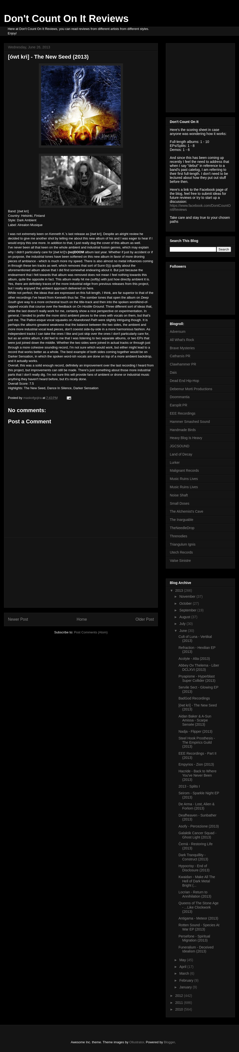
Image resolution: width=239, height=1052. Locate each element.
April (183, 967)
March (184, 973)
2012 (179, 996)
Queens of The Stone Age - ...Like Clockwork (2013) (199, 907)
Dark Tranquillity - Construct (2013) (193, 857)
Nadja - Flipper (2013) (195, 731)
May (183, 960)
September (188, 610)
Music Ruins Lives (184, 479)
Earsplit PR (178, 405)
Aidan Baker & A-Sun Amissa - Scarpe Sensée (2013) (195, 720)
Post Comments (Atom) (91, 632)
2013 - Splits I (189, 786)
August (185, 617)
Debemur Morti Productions (191, 389)
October (186, 603)
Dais (173, 372)
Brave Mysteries (182, 348)
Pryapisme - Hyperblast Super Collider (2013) (197, 678)
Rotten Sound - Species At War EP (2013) (199, 927)
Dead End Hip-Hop (184, 381)
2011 (179, 1003)
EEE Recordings (182, 413)
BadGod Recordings (194, 698)
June (183, 631)
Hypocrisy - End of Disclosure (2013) (194, 868)
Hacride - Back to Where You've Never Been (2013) (198, 775)
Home (82, 619)
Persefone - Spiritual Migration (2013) (194, 938)
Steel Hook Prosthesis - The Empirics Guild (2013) (197, 742)
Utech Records (181, 552)
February (186, 980)
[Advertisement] (81, 572)
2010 (179, 1009)
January (186, 987)
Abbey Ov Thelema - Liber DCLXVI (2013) (199, 667)
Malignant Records (184, 470)
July (182, 624)
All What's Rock (182, 340)
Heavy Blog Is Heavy (186, 438)
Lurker (175, 463)
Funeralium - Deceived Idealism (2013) (196, 949)
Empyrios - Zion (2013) (196, 764)
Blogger (169, 1042)
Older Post (144, 619)
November (187, 596)
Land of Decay (181, 454)
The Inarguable (181, 520)
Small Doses (179, 503)
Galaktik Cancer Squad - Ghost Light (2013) (198, 835)
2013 (179, 590)
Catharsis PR (180, 356)
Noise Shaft (179, 495)
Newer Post (18, 619)
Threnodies (178, 536)
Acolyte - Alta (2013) (194, 659)
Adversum (177, 332)
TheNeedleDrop (182, 528)
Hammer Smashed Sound (190, 422)
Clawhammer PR (183, 364)
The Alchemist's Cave (186, 511)
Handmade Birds (183, 430)
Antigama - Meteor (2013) (198, 918)
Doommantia (179, 397)
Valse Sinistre (180, 561)
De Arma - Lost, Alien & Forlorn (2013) (197, 806)
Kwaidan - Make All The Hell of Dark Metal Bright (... (197, 881)
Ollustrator (136, 1042)
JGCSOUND (179, 446)
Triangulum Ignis (182, 544)
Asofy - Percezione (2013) (199, 826)
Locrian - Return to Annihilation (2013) (195, 894)
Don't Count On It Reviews (66, 18)
